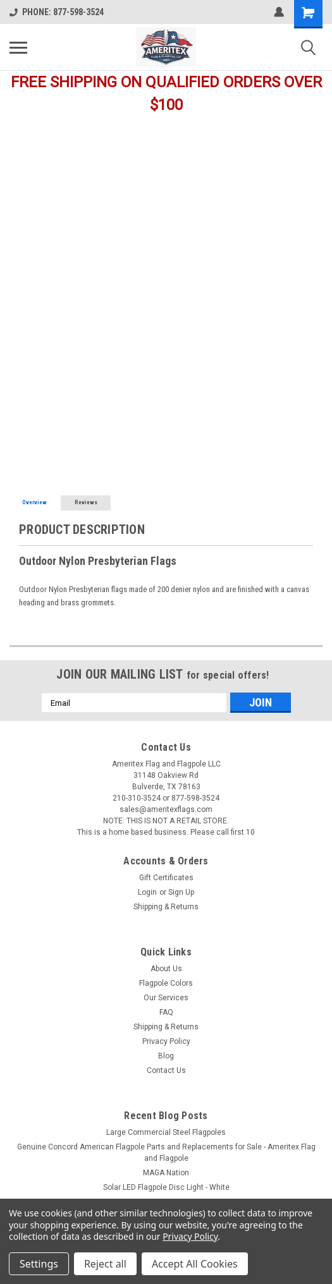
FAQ (166, 1012)
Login (147, 892)
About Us (166, 968)
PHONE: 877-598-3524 (56, 12)
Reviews (86, 502)
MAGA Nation (166, 1172)
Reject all (105, 1264)
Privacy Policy (166, 1041)
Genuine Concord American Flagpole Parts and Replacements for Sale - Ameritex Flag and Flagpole (166, 1152)
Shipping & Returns (166, 906)
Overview (34, 502)
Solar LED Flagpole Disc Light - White (166, 1187)
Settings (39, 1264)
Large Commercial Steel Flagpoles (166, 1132)
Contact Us (166, 1070)
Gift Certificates (166, 877)
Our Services (166, 997)
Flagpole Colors (166, 983)
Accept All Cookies (195, 1264)
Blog (166, 1055)
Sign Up (181, 892)
